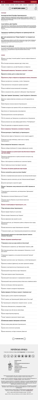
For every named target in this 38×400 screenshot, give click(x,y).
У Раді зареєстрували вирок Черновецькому (12, 274)
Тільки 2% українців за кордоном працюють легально (15, 125)
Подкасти (25, 4)
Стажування (16, 370)
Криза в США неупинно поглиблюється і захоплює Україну (16, 161)
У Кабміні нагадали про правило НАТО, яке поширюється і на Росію (18, 107)
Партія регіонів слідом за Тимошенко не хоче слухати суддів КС (17, 136)
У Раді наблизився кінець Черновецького (12, 208)
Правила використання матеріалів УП (22, 363)
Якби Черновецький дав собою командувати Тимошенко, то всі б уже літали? (18, 251)
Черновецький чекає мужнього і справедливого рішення (16, 277)
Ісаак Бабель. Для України (9, 24)
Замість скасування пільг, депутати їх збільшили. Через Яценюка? (18, 92)
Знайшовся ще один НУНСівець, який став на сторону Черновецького (15, 140)
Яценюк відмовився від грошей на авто (11, 219)
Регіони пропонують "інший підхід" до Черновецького (15, 132)
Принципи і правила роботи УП (20, 367)
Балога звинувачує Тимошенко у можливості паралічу (15, 129)
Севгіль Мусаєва (30, 389)
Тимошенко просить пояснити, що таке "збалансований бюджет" (18, 179)
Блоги (36, 4)
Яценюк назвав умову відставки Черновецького (13, 324)
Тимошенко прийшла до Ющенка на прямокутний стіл (17, 32)
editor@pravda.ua (29, 390)
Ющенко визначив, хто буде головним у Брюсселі (14, 331)
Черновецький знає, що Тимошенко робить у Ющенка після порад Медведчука (18, 223)
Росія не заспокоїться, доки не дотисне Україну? (13, 172)
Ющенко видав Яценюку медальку (10, 313)
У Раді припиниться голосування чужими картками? (14, 84)
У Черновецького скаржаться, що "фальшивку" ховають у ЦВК (17, 246)
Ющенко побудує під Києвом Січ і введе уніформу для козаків (17, 148)
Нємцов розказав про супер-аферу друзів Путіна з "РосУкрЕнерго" (18, 121)
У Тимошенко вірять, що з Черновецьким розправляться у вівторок (18, 231)
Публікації (7, 4)
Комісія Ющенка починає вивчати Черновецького (14, 104)
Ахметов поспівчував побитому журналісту (12, 285)
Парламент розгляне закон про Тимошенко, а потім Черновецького (18, 260)
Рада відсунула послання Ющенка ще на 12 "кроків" (14, 196)
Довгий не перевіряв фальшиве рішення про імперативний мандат (18, 175)
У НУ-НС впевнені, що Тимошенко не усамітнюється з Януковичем (18, 118)
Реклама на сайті (17, 360)
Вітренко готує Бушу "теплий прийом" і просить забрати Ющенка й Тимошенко (18, 59)
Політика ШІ (16, 364)
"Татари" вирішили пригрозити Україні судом (12, 317)
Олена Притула (17, 390)
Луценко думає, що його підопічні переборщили (13, 295)
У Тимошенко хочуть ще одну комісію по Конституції (15, 243)
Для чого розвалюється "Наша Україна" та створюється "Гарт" (18, 37)
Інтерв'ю (17, 4)
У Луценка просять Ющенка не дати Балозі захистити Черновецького (15, 200)
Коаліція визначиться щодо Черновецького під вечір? (15, 227)
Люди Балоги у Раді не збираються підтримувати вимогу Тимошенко (19, 77)
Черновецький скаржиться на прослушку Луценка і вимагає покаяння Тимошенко (16, 235)
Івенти (21, 4)
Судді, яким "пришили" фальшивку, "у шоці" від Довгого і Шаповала (19, 95)
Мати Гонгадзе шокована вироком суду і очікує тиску (14, 63)
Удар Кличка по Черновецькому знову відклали (13, 111)
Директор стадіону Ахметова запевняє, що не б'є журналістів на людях (17, 99)
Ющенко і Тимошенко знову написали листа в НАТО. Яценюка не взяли (18, 187)
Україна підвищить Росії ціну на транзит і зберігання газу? (16, 292)
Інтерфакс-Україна (17, 379)
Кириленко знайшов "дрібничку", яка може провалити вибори (17, 263)
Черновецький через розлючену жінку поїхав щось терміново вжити (19, 281)
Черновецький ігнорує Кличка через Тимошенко (13, 270)
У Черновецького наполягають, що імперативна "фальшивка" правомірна (17, 192)
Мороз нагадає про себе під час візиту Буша (12, 310)
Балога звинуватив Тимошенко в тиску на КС (13, 144)
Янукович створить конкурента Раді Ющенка (12, 288)
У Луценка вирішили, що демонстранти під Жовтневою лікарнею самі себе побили (18, 152)
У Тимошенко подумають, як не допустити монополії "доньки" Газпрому (17, 255)
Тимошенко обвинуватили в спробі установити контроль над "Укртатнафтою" (17, 157)
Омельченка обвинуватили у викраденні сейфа (13, 306)
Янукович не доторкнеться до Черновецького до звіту (15, 267)
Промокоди (16, 371)
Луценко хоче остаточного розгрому (10, 327)
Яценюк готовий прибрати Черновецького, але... (14, 204)
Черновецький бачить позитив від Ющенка (12, 114)
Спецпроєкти (31, 4)
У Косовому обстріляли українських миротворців (14, 168)
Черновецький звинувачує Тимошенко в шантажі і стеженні (17, 70)
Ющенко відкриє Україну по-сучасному (11, 211)
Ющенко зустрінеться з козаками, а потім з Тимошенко (15, 81)
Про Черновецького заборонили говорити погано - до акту (16, 302)
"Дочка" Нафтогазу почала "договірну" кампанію (13, 165)
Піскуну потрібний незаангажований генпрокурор (14, 88)
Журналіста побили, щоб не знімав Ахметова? (13, 74)
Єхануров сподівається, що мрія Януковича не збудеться (15, 67)
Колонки (12, 4)
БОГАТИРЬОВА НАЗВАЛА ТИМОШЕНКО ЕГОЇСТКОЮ (13, 320)
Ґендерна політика (18, 366)
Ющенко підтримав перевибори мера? (11, 239)
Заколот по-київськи (7, 46)
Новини (2, 4)
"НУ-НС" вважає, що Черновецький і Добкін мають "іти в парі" (17, 299)
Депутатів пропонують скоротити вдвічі (11, 183)
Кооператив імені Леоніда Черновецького (14, 15)
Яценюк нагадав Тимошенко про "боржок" (12, 215)
